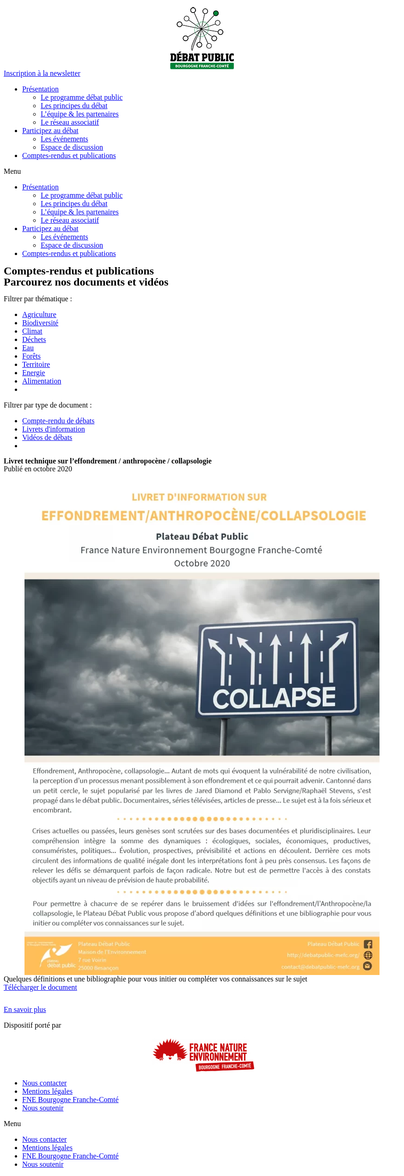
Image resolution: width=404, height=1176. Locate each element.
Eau (28, 348)
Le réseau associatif (70, 122)
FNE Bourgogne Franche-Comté (70, 1099)
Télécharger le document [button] (40, 987)
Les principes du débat (74, 106)
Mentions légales (47, 1091)
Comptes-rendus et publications (69, 155)
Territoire (36, 364)
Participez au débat (50, 130)
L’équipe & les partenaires (80, 114)
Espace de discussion (72, 147)
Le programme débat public (81, 97)
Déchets (34, 339)
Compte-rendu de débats (58, 421)
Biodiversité (40, 323)
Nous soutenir (42, 1108)
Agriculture (39, 314)
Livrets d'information (53, 429)
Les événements (64, 139)
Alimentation (41, 381)
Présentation (40, 89)
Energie (33, 373)
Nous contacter (44, 1083)
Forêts (31, 356)
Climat (32, 331)
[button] (42, 73)
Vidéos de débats (47, 437)
